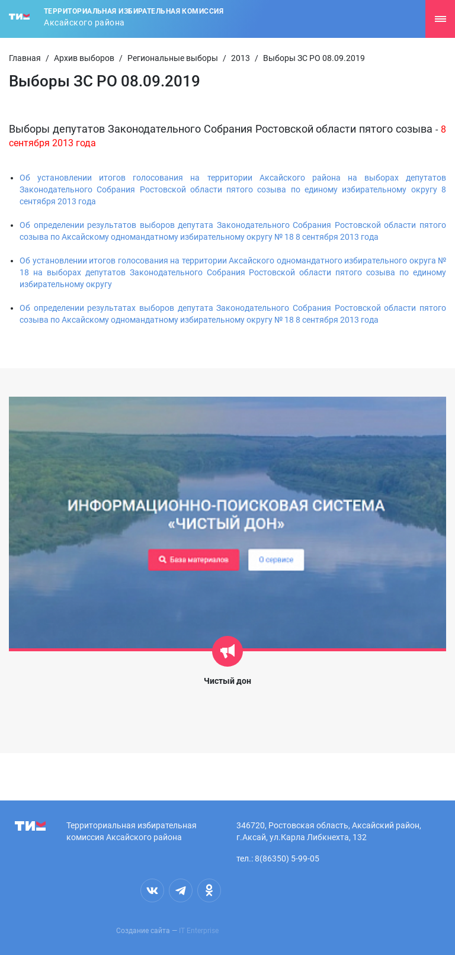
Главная (25, 58)
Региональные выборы (172, 58)
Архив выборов (84, 58)
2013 (240, 58)
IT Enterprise (199, 931)
